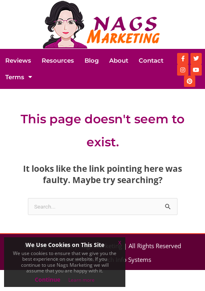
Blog (92, 60)
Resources (58, 60)
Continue (47, 279)
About (118, 60)
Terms (18, 77)
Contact (151, 60)
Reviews (18, 60)
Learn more (81, 279)
